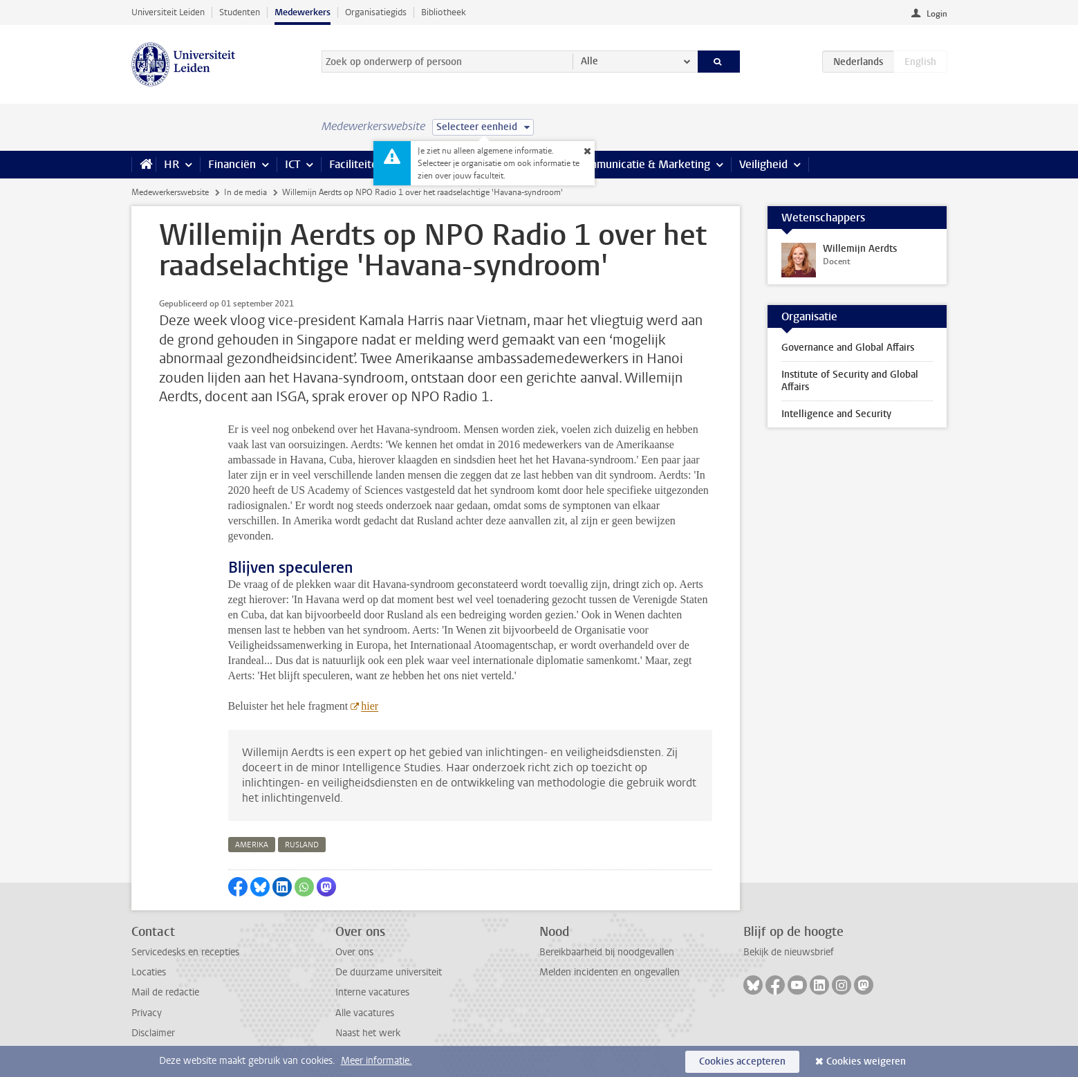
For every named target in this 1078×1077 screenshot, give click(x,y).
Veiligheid (763, 164)
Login (937, 13)
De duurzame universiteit (388, 972)
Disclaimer (153, 1033)
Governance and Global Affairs (847, 347)
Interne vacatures (372, 992)
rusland (302, 845)
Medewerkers (303, 12)
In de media (245, 192)
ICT (292, 164)
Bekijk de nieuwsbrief (788, 952)
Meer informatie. (376, 1060)
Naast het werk (367, 1033)
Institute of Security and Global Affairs (849, 381)
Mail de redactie (165, 992)
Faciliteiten (356, 164)
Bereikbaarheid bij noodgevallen (606, 952)
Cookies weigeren (866, 1061)
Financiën (232, 164)
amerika (251, 845)
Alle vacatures (364, 1013)
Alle (589, 61)
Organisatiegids (376, 12)
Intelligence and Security (836, 414)
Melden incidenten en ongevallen (609, 972)
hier (369, 706)
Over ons (354, 952)
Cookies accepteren (742, 1061)
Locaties (148, 972)
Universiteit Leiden (168, 12)
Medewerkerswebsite (170, 192)
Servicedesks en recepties (185, 952)
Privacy (146, 1013)
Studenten (239, 12)
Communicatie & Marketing (642, 164)
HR (171, 164)
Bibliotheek (443, 12)
